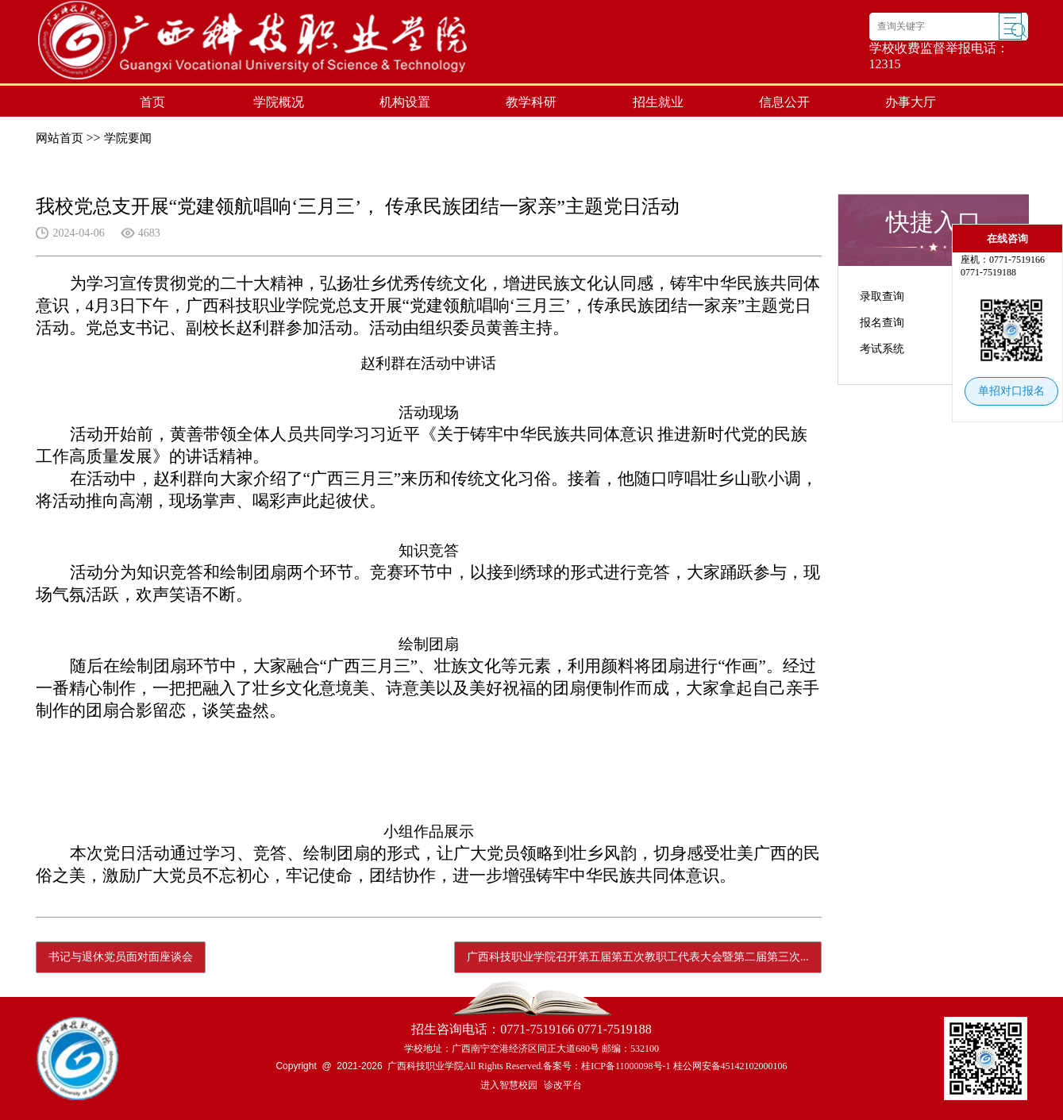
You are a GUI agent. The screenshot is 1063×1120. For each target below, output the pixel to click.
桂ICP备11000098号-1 (625, 1066)
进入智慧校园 (508, 1085)
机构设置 (404, 102)
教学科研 (531, 102)
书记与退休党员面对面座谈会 (120, 957)
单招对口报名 (1011, 391)
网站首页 (59, 138)
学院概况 (278, 102)
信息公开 (784, 102)
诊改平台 (563, 1085)
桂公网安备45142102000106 (730, 1066)
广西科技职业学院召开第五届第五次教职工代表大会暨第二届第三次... (638, 957)
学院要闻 (128, 138)
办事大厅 (910, 102)
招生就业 (658, 102)
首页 (152, 102)
